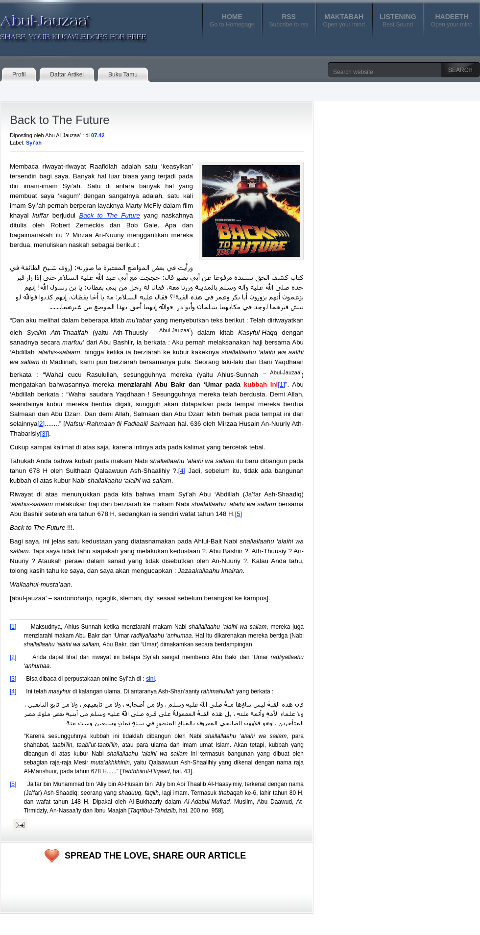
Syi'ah (34, 143)
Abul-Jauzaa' (63, 24)
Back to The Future (60, 119)
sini (150, 678)
